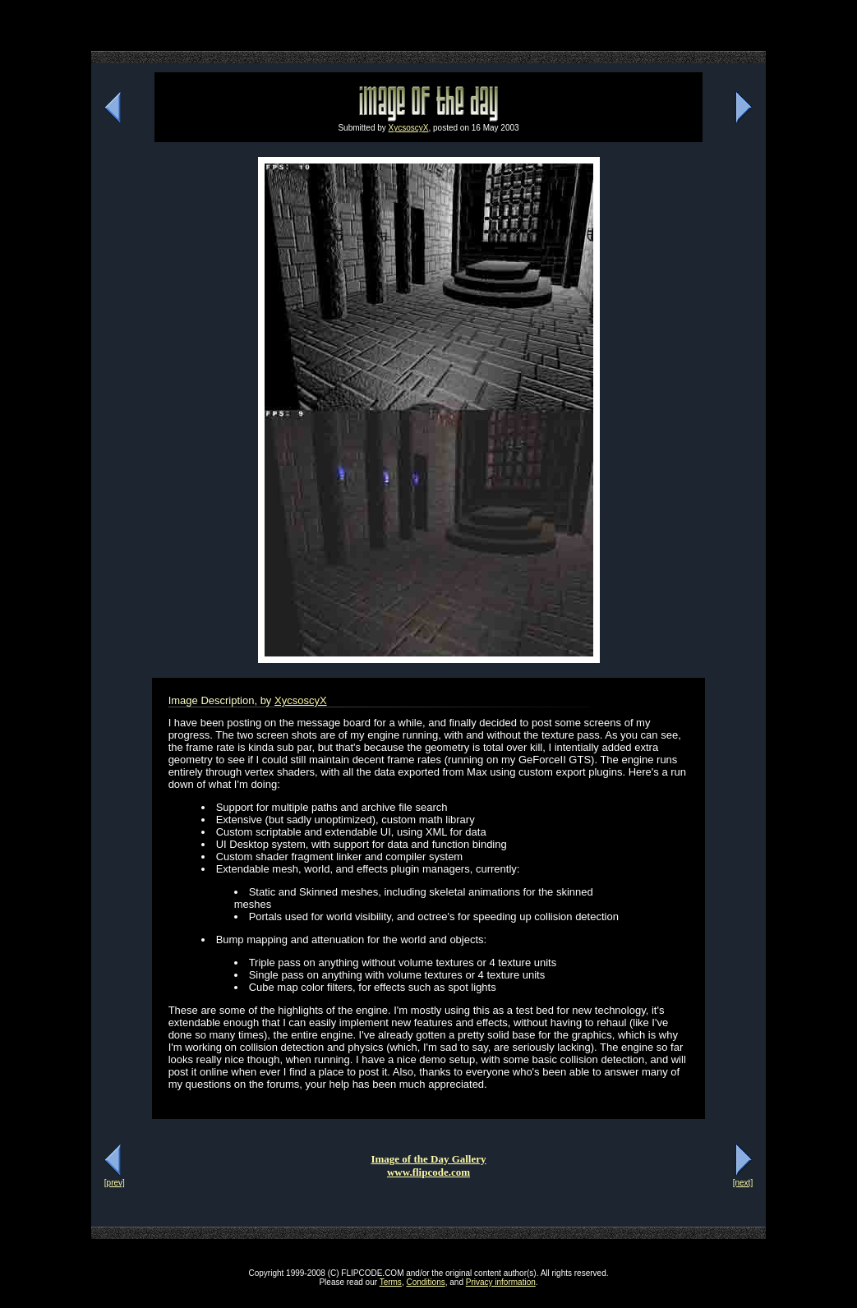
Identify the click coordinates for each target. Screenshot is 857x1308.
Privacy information (501, 1282)
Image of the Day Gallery (428, 1159)
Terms (391, 1282)
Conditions (425, 1282)
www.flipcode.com (428, 1172)
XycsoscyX (409, 127)
